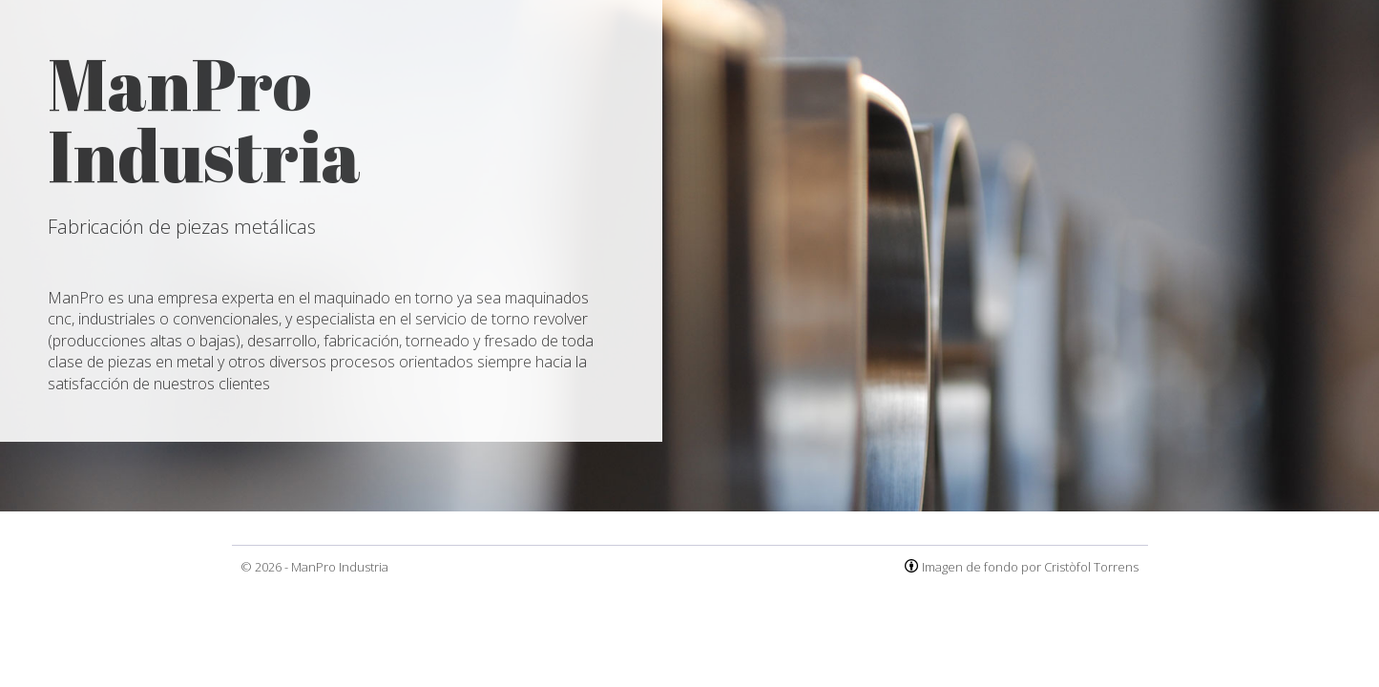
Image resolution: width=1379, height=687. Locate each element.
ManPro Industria (339, 566)
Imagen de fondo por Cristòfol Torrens (1030, 566)
